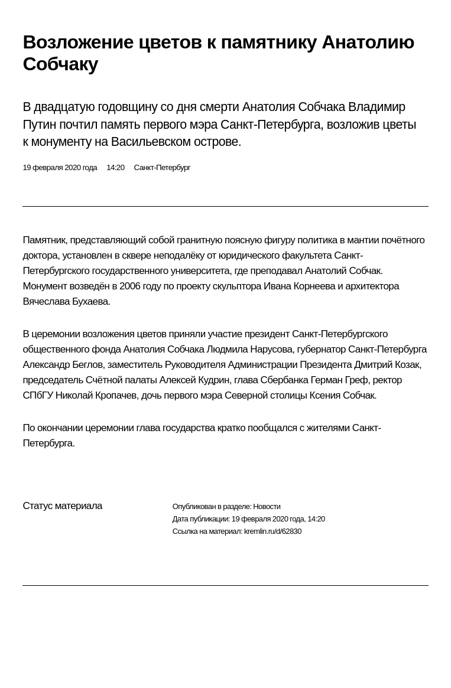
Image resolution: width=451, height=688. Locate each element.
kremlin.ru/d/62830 (272, 531)
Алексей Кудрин (194, 380)
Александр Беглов (62, 364)
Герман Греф (339, 380)
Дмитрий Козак (386, 364)
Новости (266, 506)
